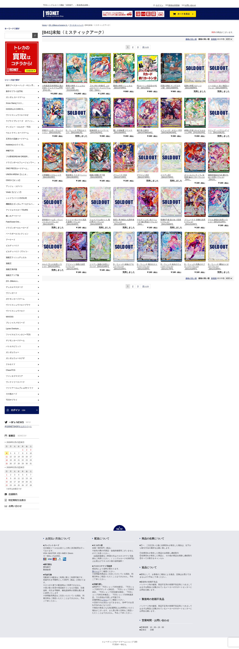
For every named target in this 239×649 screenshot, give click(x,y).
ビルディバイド (12, 245)
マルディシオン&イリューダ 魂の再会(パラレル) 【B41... (147, 222)
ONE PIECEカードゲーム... (17, 168)
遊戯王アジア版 (12, 275)
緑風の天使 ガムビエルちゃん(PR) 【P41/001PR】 (195, 131)
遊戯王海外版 (11, 269)
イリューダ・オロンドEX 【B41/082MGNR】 (171, 131)
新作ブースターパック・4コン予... (20, 85)
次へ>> (145, 47)
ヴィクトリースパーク (15, 382)
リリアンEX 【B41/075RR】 (167, 176)
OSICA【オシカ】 (13, 180)
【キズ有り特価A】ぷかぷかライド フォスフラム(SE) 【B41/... (100, 88)
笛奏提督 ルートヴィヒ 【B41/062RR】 (99, 131)
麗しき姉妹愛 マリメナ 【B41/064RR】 (122, 131)
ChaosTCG (10, 370)
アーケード (10, 240)
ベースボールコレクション (17, 234)
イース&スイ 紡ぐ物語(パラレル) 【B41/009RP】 (218, 87)
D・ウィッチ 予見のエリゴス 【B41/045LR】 (76, 131)
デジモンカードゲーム (15, 340)
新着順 (214, 39)
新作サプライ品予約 (14, 91)
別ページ (96, 571)
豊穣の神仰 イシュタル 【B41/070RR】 (122, 87)
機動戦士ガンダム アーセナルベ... (20, 204)
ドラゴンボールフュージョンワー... (21, 162)
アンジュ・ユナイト (14, 186)
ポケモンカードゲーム (15, 299)
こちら (104, 600)
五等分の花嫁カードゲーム (17, 139)
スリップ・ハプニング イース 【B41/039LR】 (218, 131)
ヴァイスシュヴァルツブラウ (18, 305)
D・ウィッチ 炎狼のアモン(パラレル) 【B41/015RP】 (123, 266)
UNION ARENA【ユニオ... (17, 174)
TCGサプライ (11, 400)
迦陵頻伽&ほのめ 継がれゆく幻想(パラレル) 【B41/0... (218, 177)
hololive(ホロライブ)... (15, 145)
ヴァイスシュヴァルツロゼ (17, 115)
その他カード (11, 394)
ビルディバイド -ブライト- (17, 251)
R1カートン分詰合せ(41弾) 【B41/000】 (147, 87)
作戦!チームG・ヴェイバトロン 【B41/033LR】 (52, 131)
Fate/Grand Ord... (13, 222)
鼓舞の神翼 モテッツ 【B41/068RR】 (193, 87)
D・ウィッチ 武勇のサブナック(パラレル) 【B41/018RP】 (194, 266)
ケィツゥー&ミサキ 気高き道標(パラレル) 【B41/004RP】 (76, 222)
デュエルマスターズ (14, 287)
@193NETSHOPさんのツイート (18, 426)
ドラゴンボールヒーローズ (17, 228)
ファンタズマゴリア (14, 376)
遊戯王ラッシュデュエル (16, 257)
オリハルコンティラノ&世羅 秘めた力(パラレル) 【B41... (194, 177)
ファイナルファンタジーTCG (18, 334)
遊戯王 (9, 263)
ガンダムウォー (12, 352)
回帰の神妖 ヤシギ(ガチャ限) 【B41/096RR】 (170, 87)
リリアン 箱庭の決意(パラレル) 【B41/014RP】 (99, 265)
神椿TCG (10, 151)
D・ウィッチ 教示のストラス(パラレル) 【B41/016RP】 (147, 266)
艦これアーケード (13, 216)
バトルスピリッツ (13, 346)
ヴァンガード (11, 293)
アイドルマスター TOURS (17, 210)
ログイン (159, 5)
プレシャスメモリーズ (15, 323)
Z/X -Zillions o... (12, 281)
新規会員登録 (174, 5)
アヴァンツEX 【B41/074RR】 (143, 176)
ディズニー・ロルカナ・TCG (18, 127)
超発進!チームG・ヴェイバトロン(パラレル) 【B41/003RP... (52, 222)
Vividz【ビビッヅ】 (14, 192)
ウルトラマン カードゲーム (17, 133)
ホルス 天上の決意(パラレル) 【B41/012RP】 (52, 265)
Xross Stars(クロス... (14, 103)
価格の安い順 (191, 39)
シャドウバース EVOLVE (16, 198)
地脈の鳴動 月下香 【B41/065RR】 (97, 176)
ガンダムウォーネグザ (15, 358)
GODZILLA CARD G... (15, 109)
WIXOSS (9, 317)
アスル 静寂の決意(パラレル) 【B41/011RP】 (218, 221)
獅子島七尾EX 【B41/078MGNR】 (145, 131)
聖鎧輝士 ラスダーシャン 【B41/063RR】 (76, 176)
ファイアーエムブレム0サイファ (19, 388)
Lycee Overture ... (13, 329)
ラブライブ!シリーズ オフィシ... (20, 121)
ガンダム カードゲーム (15, 97)
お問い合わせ (190, 5)
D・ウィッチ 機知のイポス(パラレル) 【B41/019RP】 (218, 266)
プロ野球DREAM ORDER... (17, 156)
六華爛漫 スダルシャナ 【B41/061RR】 (51, 176)
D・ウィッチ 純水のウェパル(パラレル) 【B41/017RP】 (171, 266)
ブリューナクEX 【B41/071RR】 (120, 176)
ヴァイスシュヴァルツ (15, 311)
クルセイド (10, 364)
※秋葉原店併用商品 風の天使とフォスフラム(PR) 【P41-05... (52, 88)
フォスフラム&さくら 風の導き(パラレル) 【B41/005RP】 (99, 222)
